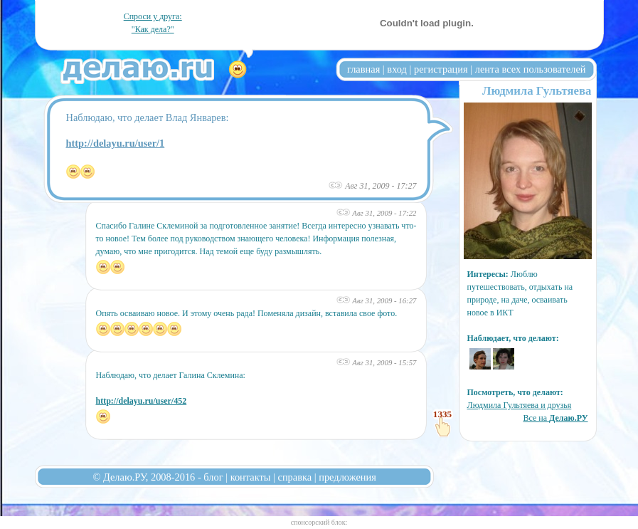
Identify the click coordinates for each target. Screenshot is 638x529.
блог (213, 477)
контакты (250, 477)
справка (295, 477)
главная (363, 69)
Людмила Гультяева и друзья (519, 405)
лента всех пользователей (530, 69)
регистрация (441, 69)
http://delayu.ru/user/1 (115, 143)
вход (397, 69)
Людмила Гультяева (537, 91)
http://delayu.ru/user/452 (141, 401)
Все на (555, 418)
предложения (347, 477)
